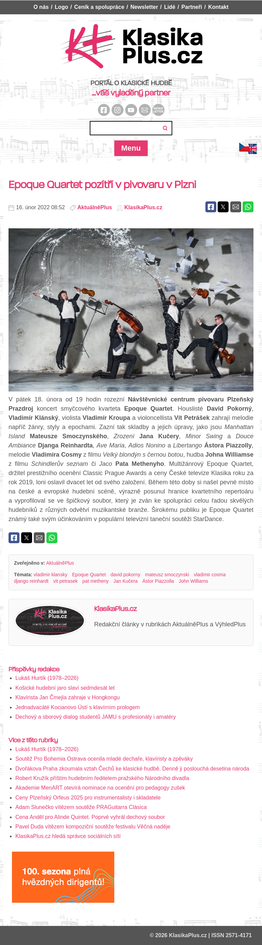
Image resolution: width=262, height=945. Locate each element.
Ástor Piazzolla (158, 581)
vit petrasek (65, 581)
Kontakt (218, 7)
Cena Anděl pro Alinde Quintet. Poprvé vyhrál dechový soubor (90, 817)
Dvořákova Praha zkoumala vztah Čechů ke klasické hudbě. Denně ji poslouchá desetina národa (132, 769)
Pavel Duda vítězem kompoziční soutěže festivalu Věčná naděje (92, 826)
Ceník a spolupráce (99, 7)
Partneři (191, 7)
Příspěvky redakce (34, 669)
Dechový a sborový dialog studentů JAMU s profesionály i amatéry (95, 717)
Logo (61, 7)
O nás (40, 7)
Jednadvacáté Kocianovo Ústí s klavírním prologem (77, 707)
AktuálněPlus (94, 207)
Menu (131, 148)
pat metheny (96, 581)
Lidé (169, 7)
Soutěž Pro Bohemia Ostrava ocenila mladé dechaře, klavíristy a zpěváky (104, 759)
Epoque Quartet (89, 574)
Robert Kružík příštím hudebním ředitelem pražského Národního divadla (102, 778)
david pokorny (125, 574)
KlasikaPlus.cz (143, 207)
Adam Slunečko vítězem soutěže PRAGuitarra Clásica (81, 807)
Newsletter (144, 7)
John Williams (193, 581)
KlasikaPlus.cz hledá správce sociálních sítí (68, 836)
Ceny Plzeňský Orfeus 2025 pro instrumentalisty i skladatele (88, 798)
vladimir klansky (51, 574)
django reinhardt (31, 581)
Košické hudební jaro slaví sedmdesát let (65, 688)
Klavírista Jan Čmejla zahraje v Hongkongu (67, 697)
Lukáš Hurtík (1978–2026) (46, 678)
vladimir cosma (209, 574)
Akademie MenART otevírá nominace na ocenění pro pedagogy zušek (100, 788)
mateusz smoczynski (167, 574)
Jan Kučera (126, 581)
